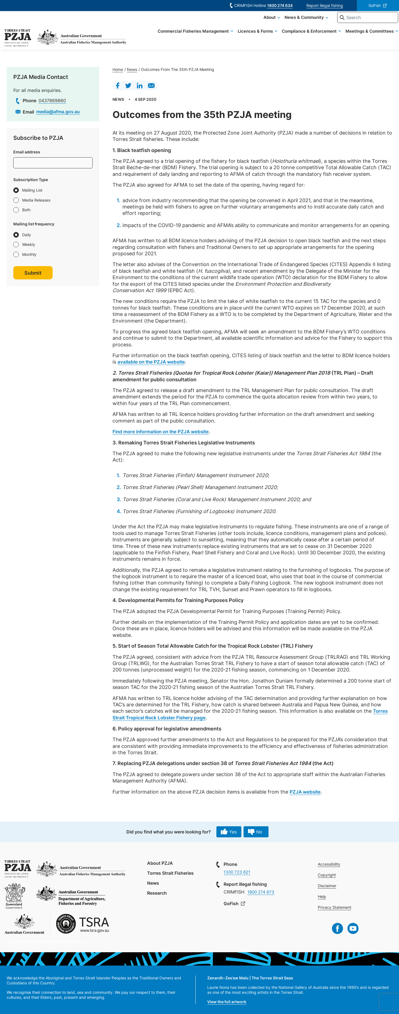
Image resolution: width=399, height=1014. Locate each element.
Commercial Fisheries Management (185, 38)
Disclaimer (328, 885)
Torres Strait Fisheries (170, 873)
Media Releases (36, 200)
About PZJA (160, 863)
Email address (26, 152)
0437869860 (52, 100)
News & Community (296, 24)
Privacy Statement (335, 907)
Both (26, 209)
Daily (26, 234)
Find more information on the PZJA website (164, 431)
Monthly (29, 254)
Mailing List (32, 190)
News (132, 69)
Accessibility (330, 863)
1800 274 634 (280, 5)
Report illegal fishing (324, 5)
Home (117, 69)
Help (323, 896)
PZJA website (306, 791)
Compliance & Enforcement (301, 38)
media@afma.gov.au (58, 111)
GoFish (375, 5)
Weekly (28, 244)
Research (157, 892)
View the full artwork (226, 1001)
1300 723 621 (238, 871)
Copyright (328, 874)
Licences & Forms (247, 38)
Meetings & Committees (361, 38)
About (261, 24)
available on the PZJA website (153, 362)
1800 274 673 (261, 891)
